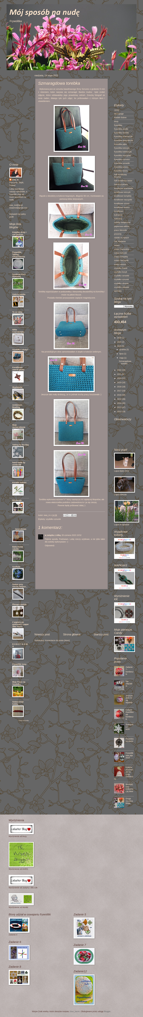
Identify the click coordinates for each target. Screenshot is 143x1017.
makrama (118, 219)
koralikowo (118, 211)
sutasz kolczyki (120, 253)
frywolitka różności (122, 159)
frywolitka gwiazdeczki (123, 140)
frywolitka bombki (121, 133)
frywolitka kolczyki (121, 148)
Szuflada (16, 567)
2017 (119, 391)
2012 (119, 412)
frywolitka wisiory (121, 167)
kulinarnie (118, 215)
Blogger (107, 1011)
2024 (119, 342)
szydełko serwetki (121, 276)
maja (121, 358)
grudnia (122, 350)
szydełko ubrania (121, 283)
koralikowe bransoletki (123, 188)
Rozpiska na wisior (130, 740)
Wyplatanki (17, 387)
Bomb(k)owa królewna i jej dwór (129, 787)
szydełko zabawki (121, 287)
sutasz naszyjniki (121, 260)
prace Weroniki (120, 230)
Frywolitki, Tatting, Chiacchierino (18, 254)
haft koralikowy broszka (120, 176)
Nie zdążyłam (129, 683)
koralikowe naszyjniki (123, 200)
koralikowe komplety (122, 196)
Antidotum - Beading (17, 406)
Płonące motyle (19, 604)
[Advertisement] (71, 611)
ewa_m (15, 180)
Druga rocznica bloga (129, 801)
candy (116, 110)
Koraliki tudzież (19, 483)
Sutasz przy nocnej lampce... (19, 585)
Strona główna (71, 634)
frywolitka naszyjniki (122, 156)
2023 (119, 346)
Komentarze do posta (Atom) (57, 640)
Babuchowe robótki (17, 548)
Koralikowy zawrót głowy (18, 368)
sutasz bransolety (121, 249)
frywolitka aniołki (121, 129)
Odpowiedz (49, 546)
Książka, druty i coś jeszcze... (19, 233)
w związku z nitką (53, 535)
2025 (119, 338)
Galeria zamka (18, 294)
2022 (119, 370)
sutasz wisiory (120, 264)
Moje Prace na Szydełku (18, 683)
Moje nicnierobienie (18, 426)
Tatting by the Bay (20, 445)
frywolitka (118, 125)
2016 (119, 395)
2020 (119, 378)
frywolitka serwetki (122, 163)
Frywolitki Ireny (19, 664)
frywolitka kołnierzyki (123, 152)
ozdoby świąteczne (122, 222)
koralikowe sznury (121, 203)
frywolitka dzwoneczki (123, 137)
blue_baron (75, 1011)
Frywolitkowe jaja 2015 (129, 755)
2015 (119, 399)
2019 (119, 382)
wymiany (118, 291)
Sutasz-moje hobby (18, 703)
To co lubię (17, 312)
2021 (119, 374)
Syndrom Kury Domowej (19, 275)
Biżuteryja (17, 500)
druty (116, 121)
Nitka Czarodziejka (18, 331)
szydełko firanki (120, 268)
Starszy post (101, 634)
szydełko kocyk (120, 272)
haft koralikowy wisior (123, 181)
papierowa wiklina (121, 226)
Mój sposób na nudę (44, 13)
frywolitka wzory (121, 171)
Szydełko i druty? (20, 350)
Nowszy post (42, 634)
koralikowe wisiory (122, 207)
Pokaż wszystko (24, 720)
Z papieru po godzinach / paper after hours (20, 624)
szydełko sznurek (53, 519)
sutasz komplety (121, 257)
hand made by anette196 (18, 464)
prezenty (117, 234)
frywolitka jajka (120, 144)
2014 (119, 403)
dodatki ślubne (120, 118)
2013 (119, 407)
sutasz (117, 245)
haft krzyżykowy (121, 184)
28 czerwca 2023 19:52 (71, 535)
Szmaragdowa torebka (125, 362)
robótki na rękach (121, 238)
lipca (121, 354)
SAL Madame (120, 241)
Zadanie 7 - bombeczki (130, 670)
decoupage (119, 114)
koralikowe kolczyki (122, 192)
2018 (119, 387)
